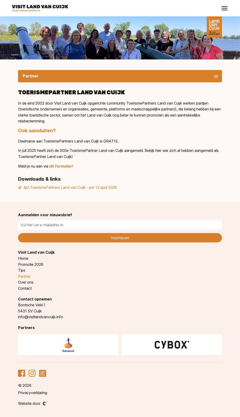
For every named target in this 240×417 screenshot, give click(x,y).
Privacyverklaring (32, 392)
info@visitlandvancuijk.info (40, 317)
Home (23, 258)
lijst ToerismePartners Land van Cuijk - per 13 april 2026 (67, 187)
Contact (25, 288)
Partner (24, 276)
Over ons (26, 282)
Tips (21, 270)
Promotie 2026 (30, 264)
